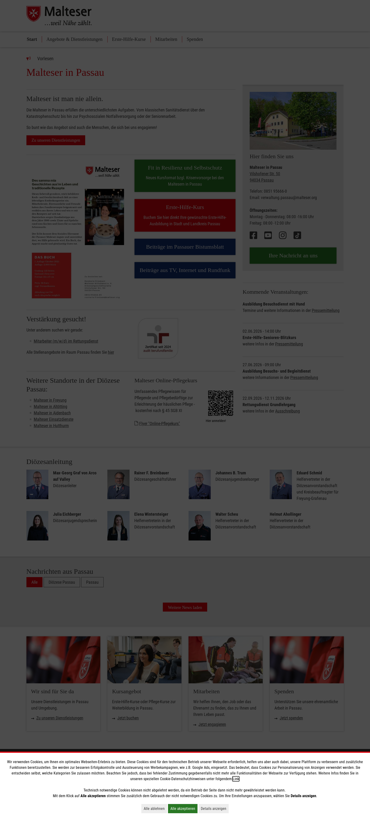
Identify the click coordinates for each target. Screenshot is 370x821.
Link (236, 779)
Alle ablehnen (155, 808)
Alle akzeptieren (184, 808)
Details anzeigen (215, 808)
